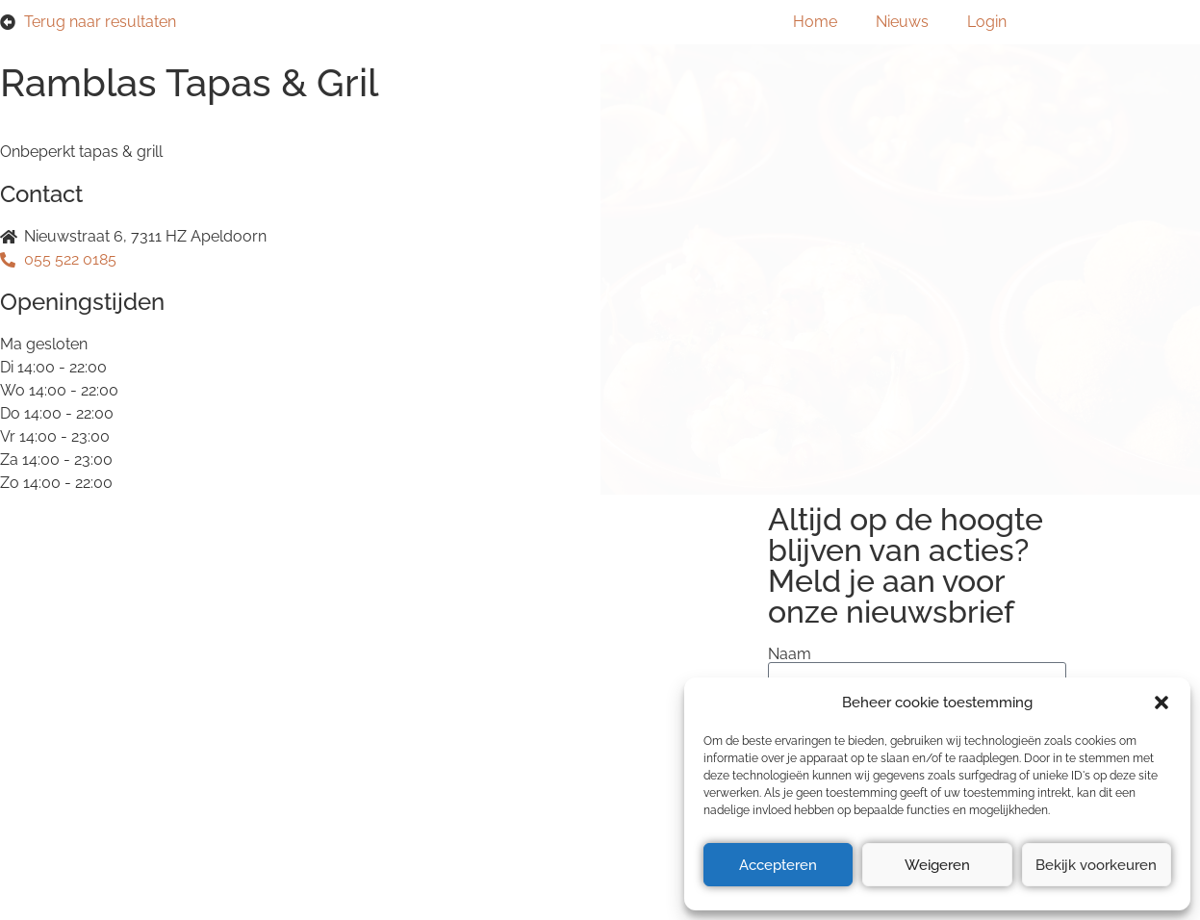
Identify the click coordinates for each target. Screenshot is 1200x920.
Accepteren (778, 865)
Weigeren (937, 865)
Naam (789, 654)
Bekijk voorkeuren (1096, 865)
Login (987, 22)
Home (815, 22)
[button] (1161, 702)
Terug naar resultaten (100, 22)
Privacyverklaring (195, 672)
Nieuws (902, 22)
